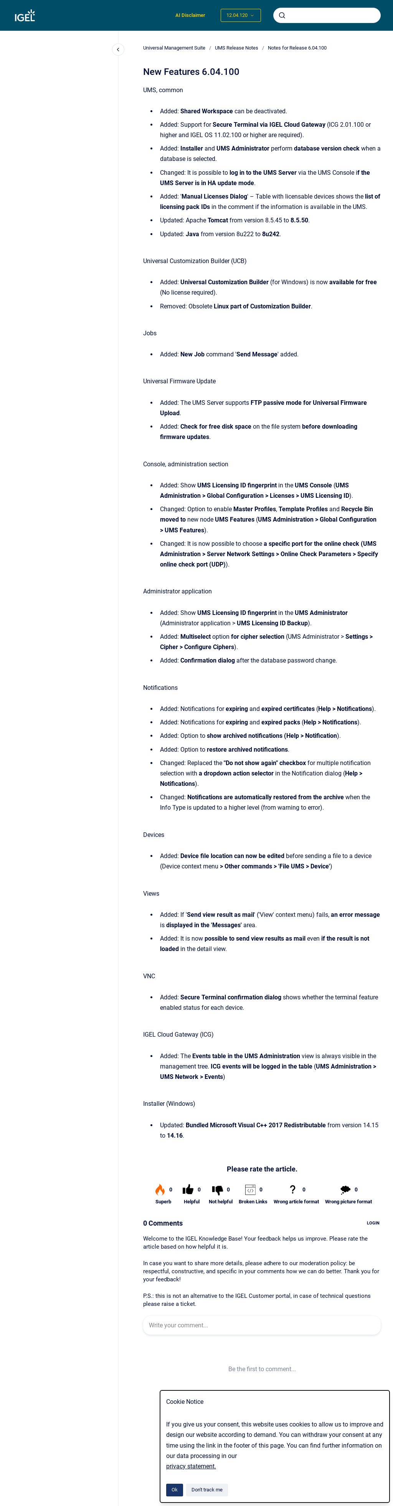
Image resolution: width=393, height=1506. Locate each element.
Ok (175, 1490)
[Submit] (282, 15)
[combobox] (327, 15)
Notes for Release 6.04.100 (297, 48)
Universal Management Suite (174, 48)
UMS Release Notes (236, 48)
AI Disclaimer (190, 15)
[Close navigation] (118, 49)
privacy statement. (191, 1466)
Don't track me (207, 1490)
